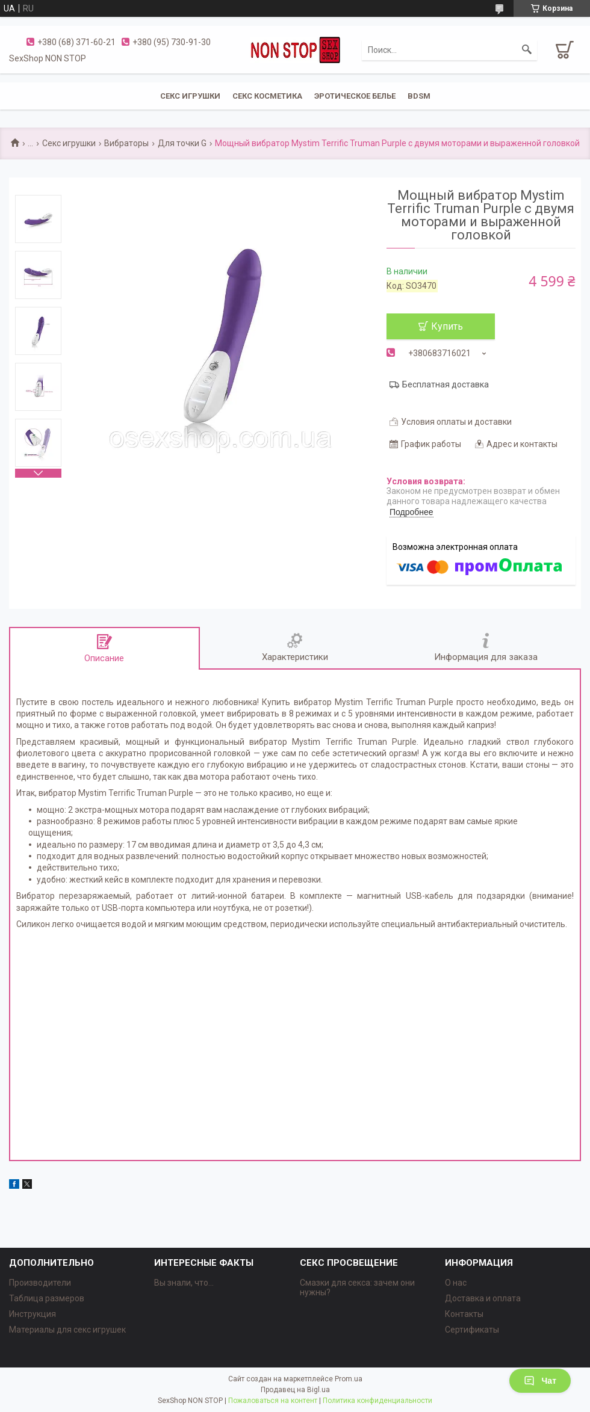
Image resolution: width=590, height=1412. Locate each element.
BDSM (419, 95)
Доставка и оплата (483, 1298)
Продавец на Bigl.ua (295, 1390)
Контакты (464, 1314)
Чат (540, 1380)
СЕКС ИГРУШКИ (190, 95)
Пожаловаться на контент (272, 1400)
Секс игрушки (69, 143)
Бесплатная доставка (445, 384)
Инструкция (32, 1314)
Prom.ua (348, 1379)
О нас (456, 1282)
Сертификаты (472, 1329)
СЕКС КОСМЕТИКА (267, 95)
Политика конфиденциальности (377, 1400)
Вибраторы (126, 143)
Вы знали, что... (184, 1282)
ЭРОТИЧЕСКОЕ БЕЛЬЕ (355, 95)
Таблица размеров (46, 1298)
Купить (447, 326)
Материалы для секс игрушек (67, 1329)
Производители (40, 1282)
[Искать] (526, 50)
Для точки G (182, 143)
